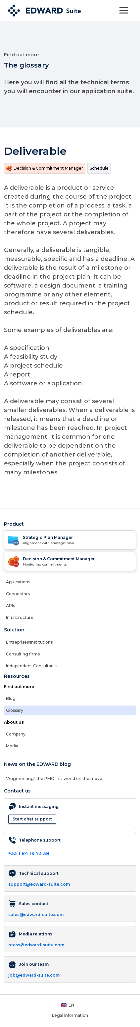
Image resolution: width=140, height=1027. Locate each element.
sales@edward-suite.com (36, 914)
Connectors (18, 593)
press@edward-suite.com (36, 944)
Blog (11, 698)
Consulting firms (23, 654)
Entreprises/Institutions (29, 642)
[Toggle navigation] (123, 10)
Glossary (14, 710)
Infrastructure (19, 617)
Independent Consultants (31, 665)
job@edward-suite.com (34, 975)
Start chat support (32, 819)
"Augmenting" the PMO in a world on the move (54, 778)
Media (12, 745)
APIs (10, 605)
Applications (18, 581)
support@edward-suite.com (39, 884)
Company (15, 734)
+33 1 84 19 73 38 (28, 853)
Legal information (70, 1015)
